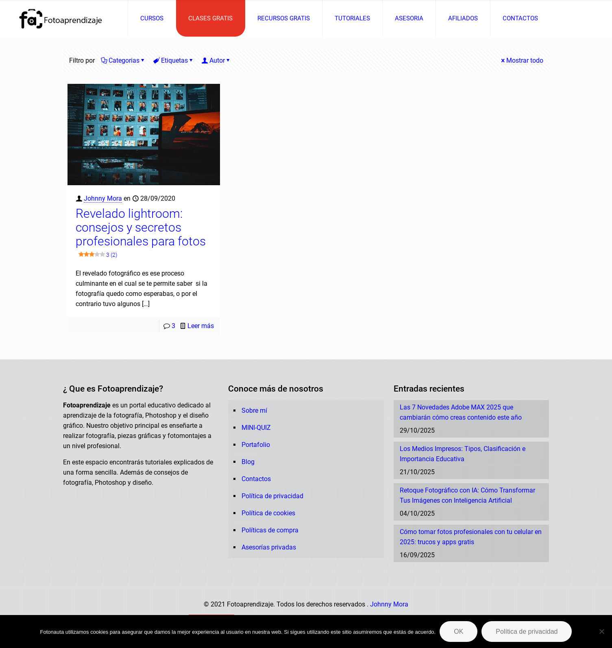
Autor (216, 60)
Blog (248, 462)
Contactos (256, 479)
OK (458, 631)
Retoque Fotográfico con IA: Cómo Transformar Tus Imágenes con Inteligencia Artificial (467, 495)
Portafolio (256, 445)
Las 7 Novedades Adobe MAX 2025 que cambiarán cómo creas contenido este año (461, 412)
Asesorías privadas (269, 547)
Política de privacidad (272, 496)
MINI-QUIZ (256, 427)
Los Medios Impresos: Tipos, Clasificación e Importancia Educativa (462, 454)
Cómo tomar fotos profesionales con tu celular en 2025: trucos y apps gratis (471, 537)
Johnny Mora (103, 198)
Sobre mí (254, 410)
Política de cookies (268, 513)
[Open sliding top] (306, 9)
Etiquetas (173, 60)
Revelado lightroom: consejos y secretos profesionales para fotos (141, 234)
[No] (602, 631)
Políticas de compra (270, 530)
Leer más (200, 326)
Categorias (123, 60)
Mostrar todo (521, 60)
